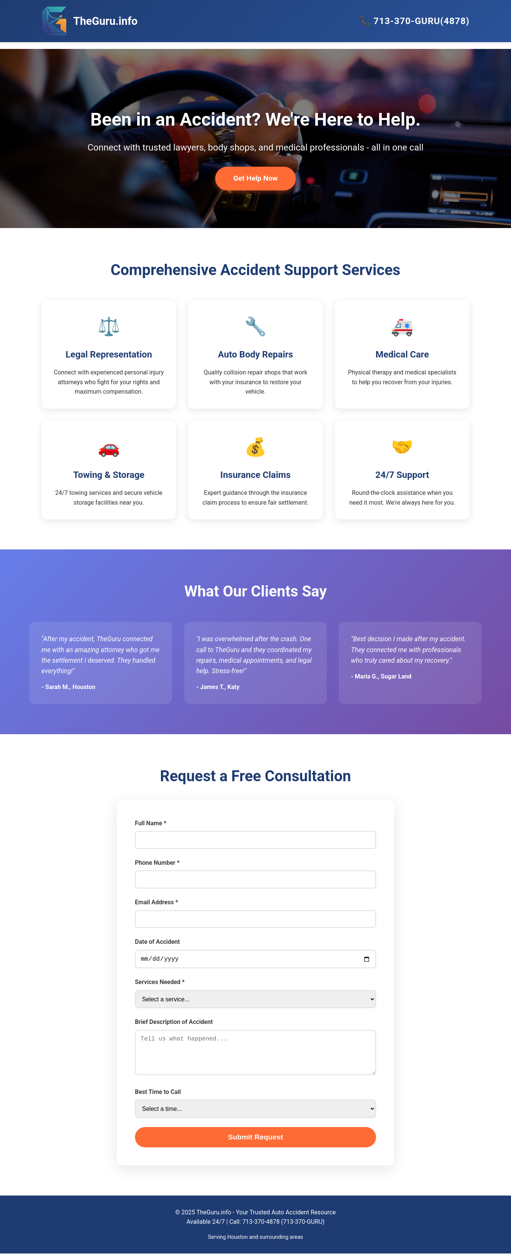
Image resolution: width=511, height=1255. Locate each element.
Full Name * (150, 823)
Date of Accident (157, 941)
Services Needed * (160, 983)
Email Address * (156, 902)
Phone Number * (157, 862)
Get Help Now (255, 178)
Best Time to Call (158, 1093)
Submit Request (255, 1138)
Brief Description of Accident (174, 1023)
